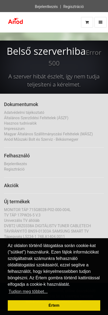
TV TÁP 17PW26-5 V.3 (22, 215)
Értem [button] (54, 305)
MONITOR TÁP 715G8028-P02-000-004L (37, 210)
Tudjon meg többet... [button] (28, 291)
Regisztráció (73, 6)
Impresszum (14, 128)
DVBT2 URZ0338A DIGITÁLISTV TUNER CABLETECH (47, 226)
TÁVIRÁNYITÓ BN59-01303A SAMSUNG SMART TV (46, 231)
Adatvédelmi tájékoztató (24, 112)
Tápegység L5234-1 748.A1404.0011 (34, 236)
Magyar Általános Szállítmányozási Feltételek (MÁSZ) (48, 134)
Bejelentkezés (46, 6)
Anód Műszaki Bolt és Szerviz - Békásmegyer (41, 139)
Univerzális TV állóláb (22, 220)
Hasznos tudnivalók (20, 123)
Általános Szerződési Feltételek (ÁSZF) (36, 118)
